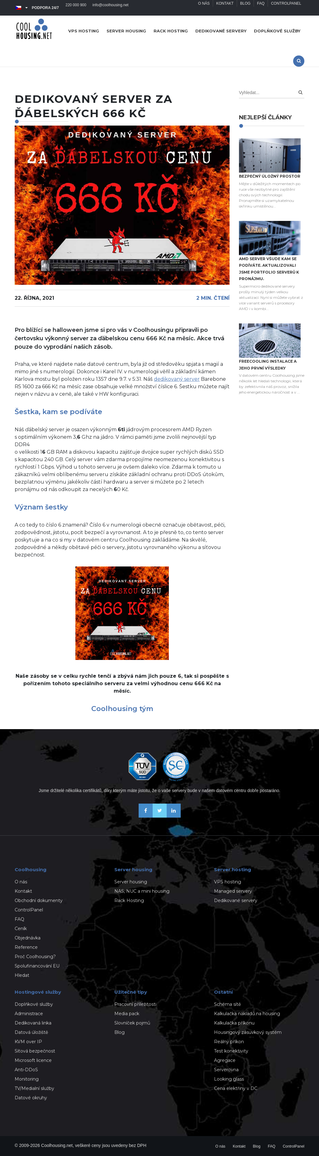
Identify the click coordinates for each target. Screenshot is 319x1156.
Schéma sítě (227, 1004)
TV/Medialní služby (34, 1088)
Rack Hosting (129, 900)
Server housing (126, 30)
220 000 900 (75, 8)
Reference (26, 947)
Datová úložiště (31, 1032)
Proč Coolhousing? (35, 956)
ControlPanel (286, 8)
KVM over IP (28, 1041)
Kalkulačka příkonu (234, 1023)
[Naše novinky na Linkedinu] (174, 816)
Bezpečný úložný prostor (269, 176)
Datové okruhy (31, 1098)
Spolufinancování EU (37, 966)
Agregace (225, 1060)
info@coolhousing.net (111, 8)
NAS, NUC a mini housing (141, 891)
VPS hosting (83, 30)
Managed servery (233, 891)
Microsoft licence (33, 1060)
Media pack (126, 1013)
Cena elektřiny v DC (235, 1088)
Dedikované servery (220, 30)
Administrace (29, 1013)
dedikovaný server (177, 379)
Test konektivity (231, 1051)
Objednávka (27, 938)
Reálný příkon (229, 1041)
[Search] (300, 92)
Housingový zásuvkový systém (248, 1032)
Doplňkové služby (277, 30)
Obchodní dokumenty (39, 900)
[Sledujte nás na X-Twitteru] (160, 816)
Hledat (22, 975)
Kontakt (225, 8)
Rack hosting (171, 30)
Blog (245, 8)
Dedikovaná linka (33, 1023)
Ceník (21, 928)
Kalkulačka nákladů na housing (247, 1013)
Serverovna (226, 1069)
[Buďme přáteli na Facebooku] (146, 816)
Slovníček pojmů (132, 1023)
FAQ (260, 8)
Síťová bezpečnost (35, 1051)
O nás (203, 8)
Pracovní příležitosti (135, 1004)
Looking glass (229, 1079)
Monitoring (27, 1079)
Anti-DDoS (26, 1069)
